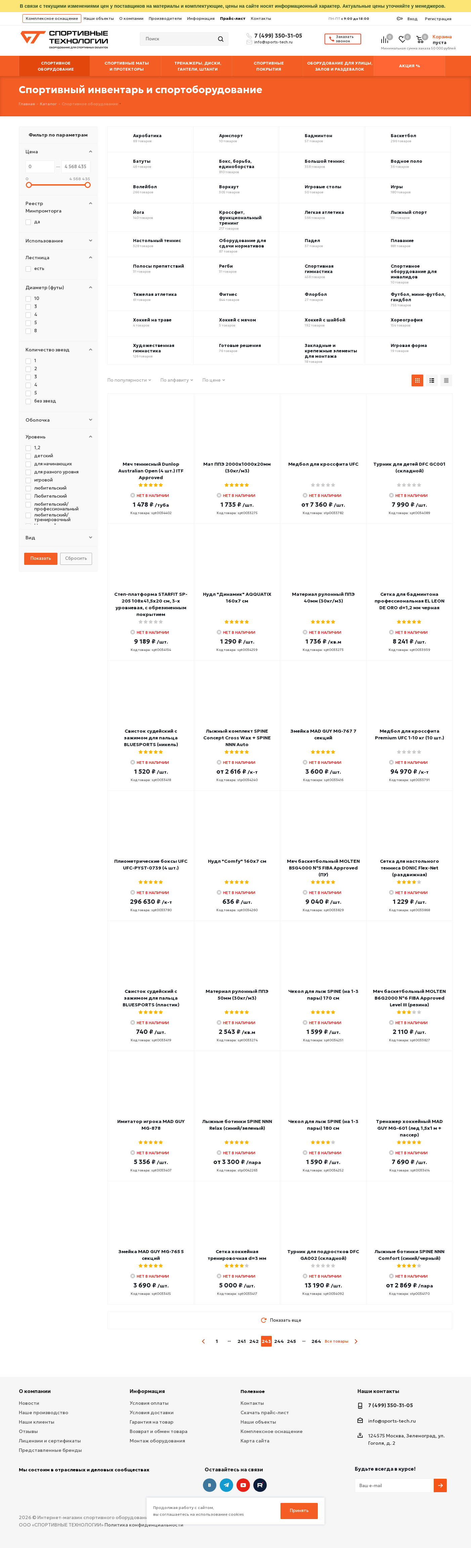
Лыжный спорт (409, 212)
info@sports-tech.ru (273, 42)
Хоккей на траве (152, 320)
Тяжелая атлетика (155, 294)
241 (242, 1341)
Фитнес (228, 294)
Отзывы (28, 1431)
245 (291, 1341)
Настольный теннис (157, 240)
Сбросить (76, 558)
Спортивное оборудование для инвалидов (414, 272)
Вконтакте (209, 1485)
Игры (397, 187)
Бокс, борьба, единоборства (236, 164)
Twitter (260, 1485)
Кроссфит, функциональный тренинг (240, 218)
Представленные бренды (50, 1450)
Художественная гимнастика (153, 348)
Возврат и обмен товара (158, 1431)
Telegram (226, 1485)
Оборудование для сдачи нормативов (242, 243)
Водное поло (406, 161)
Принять (299, 1510)
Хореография (407, 320)
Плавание (402, 240)
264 (316, 1341)
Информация (201, 18)
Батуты (142, 161)
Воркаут (229, 187)
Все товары (336, 1341)
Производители (165, 18)
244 (279, 1341)
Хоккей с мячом (237, 320)
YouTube (243, 1485)
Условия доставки (152, 1412)
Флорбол (316, 294)
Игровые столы (323, 187)
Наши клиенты (36, 1422)
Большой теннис (325, 161)
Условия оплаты (149, 1403)
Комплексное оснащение (52, 18)
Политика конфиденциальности (143, 1525)
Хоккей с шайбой (325, 320)
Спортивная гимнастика (319, 269)
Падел (312, 240)
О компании (131, 18)
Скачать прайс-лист (265, 1412)
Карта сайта (255, 1441)
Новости (29, 1403)
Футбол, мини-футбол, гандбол (418, 297)
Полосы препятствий (158, 266)
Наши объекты (99, 18)
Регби (226, 266)
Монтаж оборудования (157, 1441)
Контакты (261, 18)
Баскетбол (403, 136)
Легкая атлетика (324, 212)
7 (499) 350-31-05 (277, 35)
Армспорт (231, 136)
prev (204, 1341)
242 (254, 1341)
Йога (138, 212)
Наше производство (43, 1412)
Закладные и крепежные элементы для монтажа (331, 351)
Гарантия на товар (151, 1422)
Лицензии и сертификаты (50, 1441)
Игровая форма (409, 345)
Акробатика (147, 136)
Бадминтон (318, 136)
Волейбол (145, 187)
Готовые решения (240, 345)
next (356, 1341)
